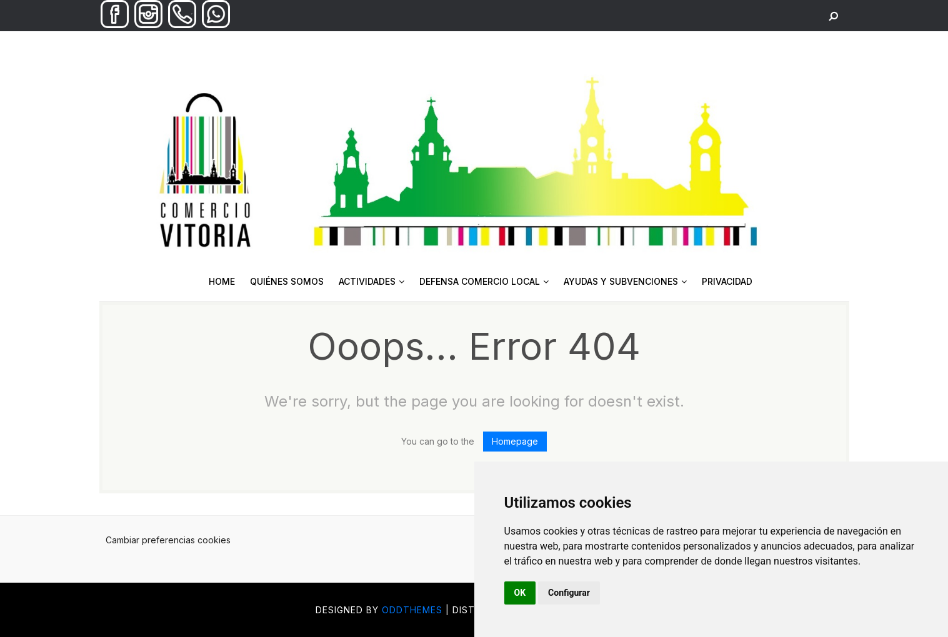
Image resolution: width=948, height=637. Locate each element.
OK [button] (520, 593)
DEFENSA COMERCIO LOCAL (484, 281)
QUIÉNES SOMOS (287, 281)
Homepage (515, 441)
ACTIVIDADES (371, 281)
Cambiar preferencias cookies (168, 540)
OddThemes (412, 610)
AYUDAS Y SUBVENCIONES (625, 281)
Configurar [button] (569, 593)
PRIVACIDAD (727, 281)
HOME (222, 281)
